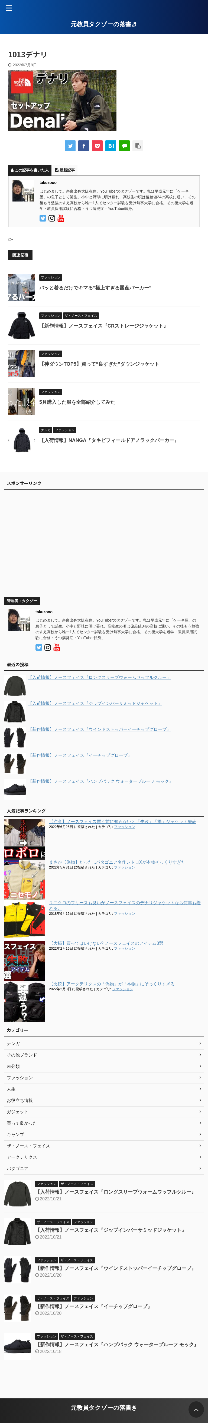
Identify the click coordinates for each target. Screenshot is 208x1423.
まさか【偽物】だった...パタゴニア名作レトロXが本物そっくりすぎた (117, 862)
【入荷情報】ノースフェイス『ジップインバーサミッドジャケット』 (110, 1230)
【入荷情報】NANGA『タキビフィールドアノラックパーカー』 (109, 440)
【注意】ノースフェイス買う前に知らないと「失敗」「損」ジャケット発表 (122, 821)
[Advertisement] (101, 545)
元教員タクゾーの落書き (104, 24)
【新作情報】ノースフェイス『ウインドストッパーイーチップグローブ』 (115, 1268)
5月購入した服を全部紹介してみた (77, 402)
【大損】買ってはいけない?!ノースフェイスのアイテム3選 (106, 943)
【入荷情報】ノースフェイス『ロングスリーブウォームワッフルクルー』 (115, 1192)
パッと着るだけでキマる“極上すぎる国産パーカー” (95, 287)
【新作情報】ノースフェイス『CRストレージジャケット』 (103, 326)
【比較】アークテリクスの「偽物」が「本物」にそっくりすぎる (112, 984)
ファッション (124, 827)
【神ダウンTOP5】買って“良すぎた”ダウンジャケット (99, 364)
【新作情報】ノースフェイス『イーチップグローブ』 (93, 1306)
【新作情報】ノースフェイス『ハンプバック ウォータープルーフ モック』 (117, 1344)
